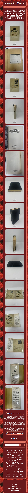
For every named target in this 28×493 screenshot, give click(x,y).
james (21, 463)
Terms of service (15, 490)
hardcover (9, 472)
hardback (20, 455)
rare (15, 450)
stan (21, 466)
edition (10, 465)
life (8, 450)
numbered (15, 474)
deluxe (9, 474)
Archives (14, 484)
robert (20, 457)
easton (12, 457)
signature (21, 476)
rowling (15, 452)
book (19, 459)
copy (16, 457)
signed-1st (9, 452)
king (9, 460)
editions (20, 450)
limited (20, 469)
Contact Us (14, 486)
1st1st (8, 463)
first (8, 454)
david (13, 476)
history (20, 452)
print (14, 460)
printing (9, 469)
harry (13, 455)
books (17, 466)
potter (21, 474)
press (8, 476)
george (11, 450)
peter (17, 476)
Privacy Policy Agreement (14, 488)
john (8, 457)
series (14, 469)
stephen (18, 471)
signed (15, 462)
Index (14, 482)
